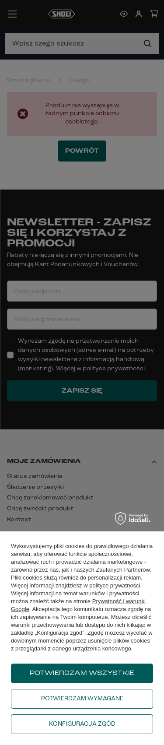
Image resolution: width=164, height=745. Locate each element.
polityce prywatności (114, 585)
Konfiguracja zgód (82, 724)
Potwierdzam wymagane (82, 699)
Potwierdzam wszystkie (82, 673)
